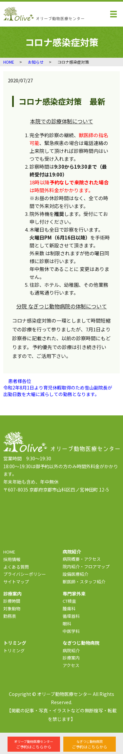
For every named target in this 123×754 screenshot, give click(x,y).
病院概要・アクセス (82, 559)
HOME (8, 62)
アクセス (71, 665)
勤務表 (9, 616)
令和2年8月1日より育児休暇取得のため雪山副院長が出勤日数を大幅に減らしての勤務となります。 (57, 391)
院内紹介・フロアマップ (86, 566)
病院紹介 (71, 650)
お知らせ (36, 62)
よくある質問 (16, 567)
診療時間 (11, 601)
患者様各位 (19, 381)
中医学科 (71, 631)
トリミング (14, 650)
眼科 (67, 623)
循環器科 (71, 616)
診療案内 (71, 658)
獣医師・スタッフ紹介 (84, 581)
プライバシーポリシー (24, 574)
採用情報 (11, 559)
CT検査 (69, 601)
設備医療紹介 (75, 574)
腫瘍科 (69, 608)
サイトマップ (16, 581)
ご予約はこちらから (33, 744)
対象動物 (11, 608)
